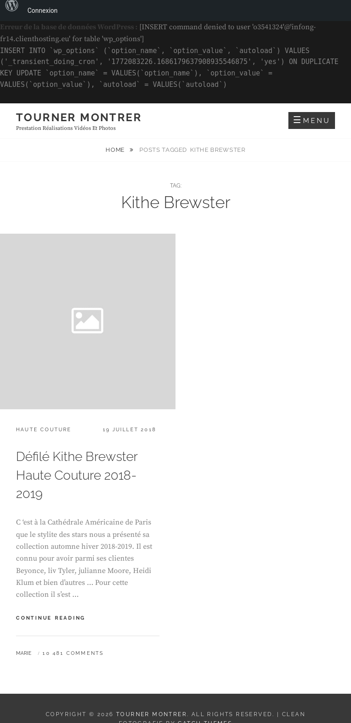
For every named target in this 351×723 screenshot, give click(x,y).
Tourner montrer (79, 117)
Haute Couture (44, 430)
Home (116, 149)
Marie (24, 653)
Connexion (42, 10)
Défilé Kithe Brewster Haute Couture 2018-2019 (77, 475)
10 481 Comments (73, 653)
